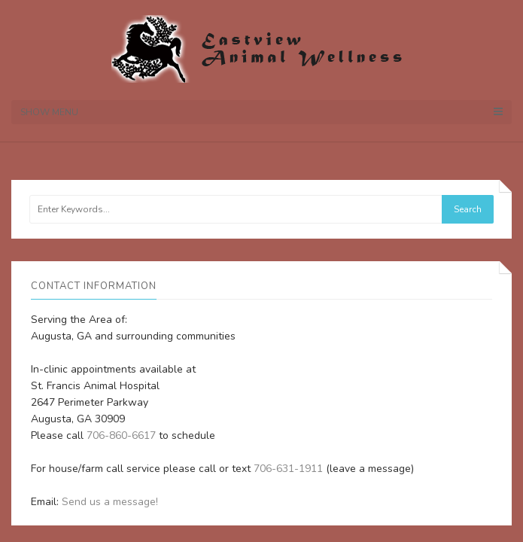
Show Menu (261, 112)
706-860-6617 (121, 435)
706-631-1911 (288, 468)
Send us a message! (110, 502)
